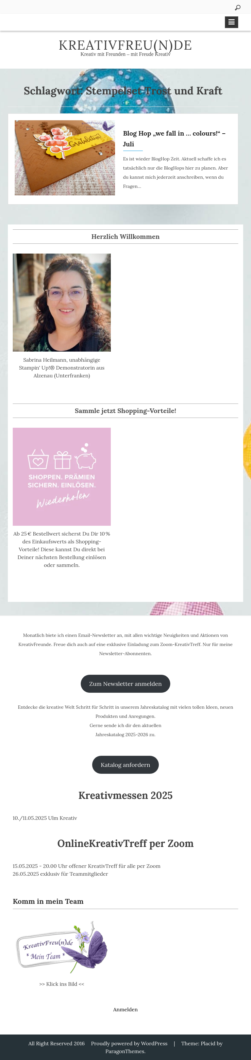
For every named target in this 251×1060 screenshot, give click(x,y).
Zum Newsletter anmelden (125, 683)
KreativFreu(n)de (125, 45)
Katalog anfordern (125, 765)
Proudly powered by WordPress (129, 1043)
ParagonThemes (125, 1051)
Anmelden (125, 1009)
